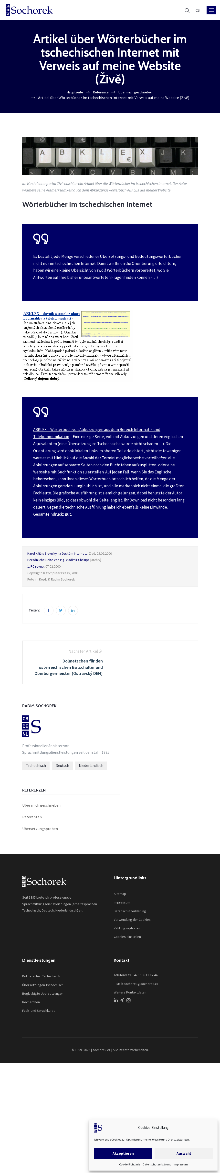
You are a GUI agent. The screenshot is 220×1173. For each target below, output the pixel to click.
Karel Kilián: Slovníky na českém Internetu (57, 553)
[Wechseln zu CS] (197, 10)
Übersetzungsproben (40, 829)
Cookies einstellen (127, 938)
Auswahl (184, 1153)
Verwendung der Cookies (132, 921)
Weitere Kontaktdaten (130, 993)
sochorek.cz (102, 1051)
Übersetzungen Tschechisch (42, 986)
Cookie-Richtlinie (129, 1164)
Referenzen (32, 818)
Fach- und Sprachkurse (38, 1012)
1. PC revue (35, 566)
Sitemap (120, 895)
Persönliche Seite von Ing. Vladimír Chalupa (58, 560)
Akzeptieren (123, 1153)
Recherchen (31, 1003)
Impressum (181, 1164)
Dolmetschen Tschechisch (41, 977)
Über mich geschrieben (41, 806)
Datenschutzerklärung (157, 1164)
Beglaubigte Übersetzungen (42, 995)
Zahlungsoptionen (127, 929)
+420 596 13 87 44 (144, 976)
